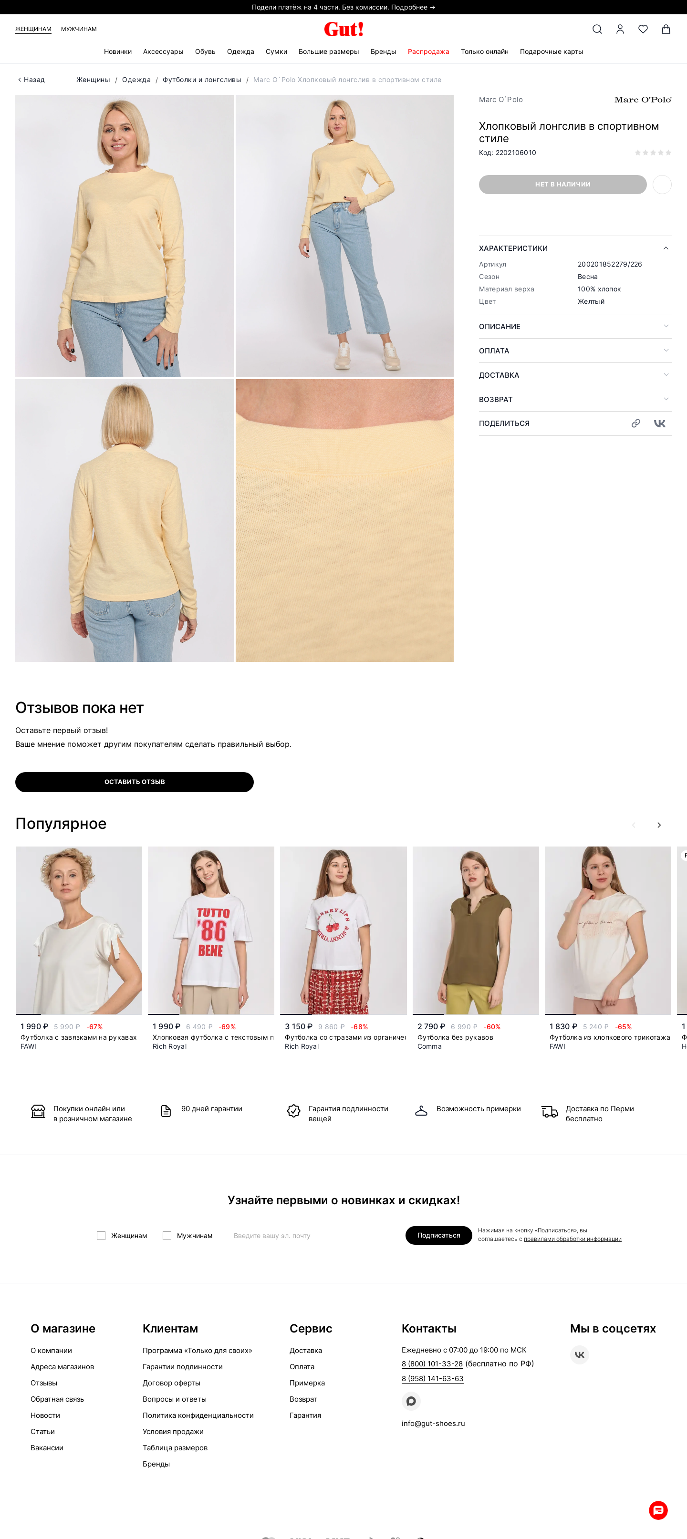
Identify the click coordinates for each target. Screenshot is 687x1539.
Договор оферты (171, 1382)
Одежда (240, 51)
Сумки (276, 51)
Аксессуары (163, 51)
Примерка (307, 1382)
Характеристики (513, 248)
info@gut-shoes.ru (433, 1423)
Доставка (499, 375)
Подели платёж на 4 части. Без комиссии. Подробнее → (344, 7)
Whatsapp (658, 1510)
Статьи (43, 1431)
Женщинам (33, 28)
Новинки (118, 51)
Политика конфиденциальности (198, 1415)
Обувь (205, 51)
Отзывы (44, 1382)
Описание (499, 326)
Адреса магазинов (62, 1366)
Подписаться (438, 1235)
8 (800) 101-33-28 (432, 1363)
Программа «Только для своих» (197, 1350)
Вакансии (47, 1447)
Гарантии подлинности (183, 1366)
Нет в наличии (563, 184)
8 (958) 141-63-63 (433, 1378)
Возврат (496, 399)
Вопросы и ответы (175, 1399)
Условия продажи (173, 1431)
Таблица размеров (175, 1447)
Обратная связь (57, 1399)
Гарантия (305, 1415)
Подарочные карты (551, 51)
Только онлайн (485, 51)
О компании (51, 1350)
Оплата (494, 350)
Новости (45, 1415)
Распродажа (428, 51)
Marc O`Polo (501, 99)
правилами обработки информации (573, 1238)
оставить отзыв (134, 781)
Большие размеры (329, 51)
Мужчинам (79, 28)
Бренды (383, 51)
